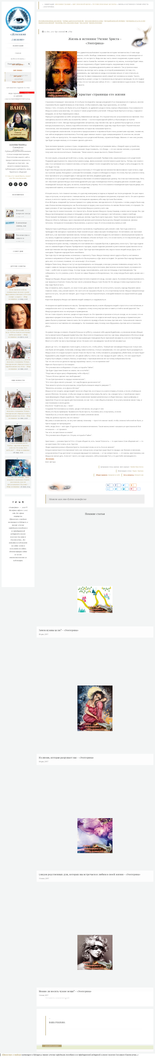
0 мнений (61, 32)
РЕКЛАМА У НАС (18, 150)
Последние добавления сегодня (18, 139)
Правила (18, 133)
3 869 (70, 32)
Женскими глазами (63, 4)
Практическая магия (18, 105)
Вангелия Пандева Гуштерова (18, 241)
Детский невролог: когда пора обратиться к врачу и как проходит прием (23, 307)
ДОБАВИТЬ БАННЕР (52, 1047)
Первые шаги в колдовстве (73, 21)
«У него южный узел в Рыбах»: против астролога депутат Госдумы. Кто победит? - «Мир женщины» (18, 541)
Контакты (18, 128)
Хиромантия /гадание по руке (18, 88)
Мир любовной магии (82, 4)
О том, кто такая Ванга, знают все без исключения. (18, 272)
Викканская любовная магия (18, 110)
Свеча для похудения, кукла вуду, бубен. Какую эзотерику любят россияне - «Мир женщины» (18, 428)
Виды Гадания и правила (18, 93)
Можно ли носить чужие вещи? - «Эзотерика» (65, 993)
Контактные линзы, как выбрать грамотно (21, 319)
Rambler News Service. (137, 470)
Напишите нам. (139, 478)
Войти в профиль (17, 59)
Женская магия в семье (94, 21)
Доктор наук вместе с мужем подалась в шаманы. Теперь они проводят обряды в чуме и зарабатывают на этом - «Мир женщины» (18, 459)
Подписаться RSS (18, 145)
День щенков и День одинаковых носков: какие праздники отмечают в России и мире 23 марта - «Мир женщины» (18, 389)
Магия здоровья (95, 23)
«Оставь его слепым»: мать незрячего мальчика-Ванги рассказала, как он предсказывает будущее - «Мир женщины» (18, 577)
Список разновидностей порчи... (18, 99)
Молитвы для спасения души (67, 23)
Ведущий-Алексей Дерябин (115, 21)
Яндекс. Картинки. (138, 474)
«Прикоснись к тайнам (10, 1056)
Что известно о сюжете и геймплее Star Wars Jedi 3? (23, 332)
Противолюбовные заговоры (105, 4)
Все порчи (84, 23)
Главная (18, 53)
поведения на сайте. (114, 478)
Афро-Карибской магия (18, 116)
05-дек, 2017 (49, 32)
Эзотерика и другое (18, 122)
